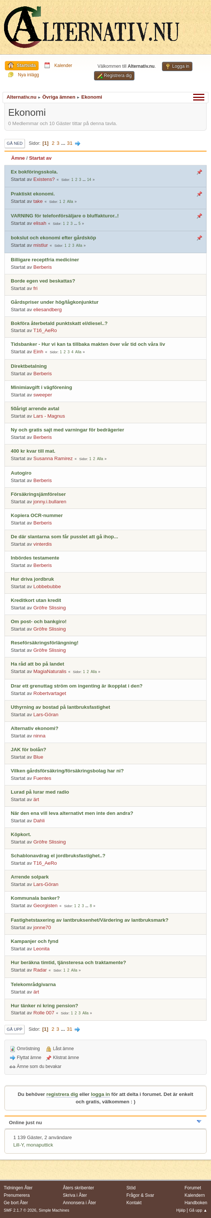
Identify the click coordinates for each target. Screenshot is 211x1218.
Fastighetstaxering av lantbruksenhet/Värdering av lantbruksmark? (89, 920)
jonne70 (42, 927)
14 (89, 180)
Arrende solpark (30, 877)
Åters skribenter (78, 1187)
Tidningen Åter (18, 1187)
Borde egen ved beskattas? (43, 281)
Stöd (131, 1187)
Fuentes (42, 778)
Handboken (196, 1202)
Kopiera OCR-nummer (37, 515)
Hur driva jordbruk (32, 579)
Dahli (39, 820)
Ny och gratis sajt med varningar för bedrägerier (67, 430)
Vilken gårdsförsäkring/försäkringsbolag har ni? (67, 771)
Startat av (40, 158)
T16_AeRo (45, 330)
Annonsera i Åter (79, 1202)
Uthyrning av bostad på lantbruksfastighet (60, 707)
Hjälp (181, 1210)
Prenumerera (17, 1195)
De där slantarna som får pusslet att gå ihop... (64, 536)
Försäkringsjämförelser (38, 494)
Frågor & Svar (140, 1195)
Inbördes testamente (35, 558)
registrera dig (62, 1094)
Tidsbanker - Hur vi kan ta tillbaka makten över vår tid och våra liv (88, 344)
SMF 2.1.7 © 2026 (20, 1210)
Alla (70, 202)
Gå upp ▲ (198, 1210)
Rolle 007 (43, 1012)
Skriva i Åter (75, 1195)
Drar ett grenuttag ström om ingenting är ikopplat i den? (77, 686)
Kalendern (195, 1195)
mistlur (40, 245)
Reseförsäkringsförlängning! (44, 642)
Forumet (193, 1187)
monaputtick (39, 1145)
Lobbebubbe (47, 586)
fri (35, 288)
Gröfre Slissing (49, 607)
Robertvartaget (49, 693)
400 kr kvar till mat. (33, 451)
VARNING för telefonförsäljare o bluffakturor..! (65, 216)
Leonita (41, 948)
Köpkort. (21, 834)
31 (69, 143)
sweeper (42, 395)
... (64, 143)
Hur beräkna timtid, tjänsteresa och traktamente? (68, 962)
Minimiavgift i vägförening (41, 387)
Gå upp (14, 1029)
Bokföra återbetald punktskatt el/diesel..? (59, 323)
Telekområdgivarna (33, 984)
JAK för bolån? (28, 749)
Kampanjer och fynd (34, 941)
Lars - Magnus (49, 416)
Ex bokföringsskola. (34, 172)
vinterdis (42, 544)
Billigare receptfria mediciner (45, 259)
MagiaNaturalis (49, 671)
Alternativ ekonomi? (34, 728)
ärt (36, 799)
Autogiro (21, 473)
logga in (100, 1094)
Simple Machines (54, 1210)
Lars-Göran (45, 714)
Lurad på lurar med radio (40, 792)
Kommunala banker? (35, 898)
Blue (38, 757)
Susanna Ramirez (53, 458)
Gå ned (15, 143)
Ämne (18, 158)
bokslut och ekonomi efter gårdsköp (53, 237)
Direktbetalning (29, 366)
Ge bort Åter (16, 1202)
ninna (39, 736)
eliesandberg (47, 309)
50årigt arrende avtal (35, 408)
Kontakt (134, 1202)
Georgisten (45, 905)
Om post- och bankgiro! (38, 621)
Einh (38, 351)
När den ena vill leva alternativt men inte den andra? (72, 813)
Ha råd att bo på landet (37, 664)
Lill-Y (18, 1145)
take (38, 201)
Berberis (42, 267)
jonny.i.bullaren (49, 501)
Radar (40, 970)
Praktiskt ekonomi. (33, 194)
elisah (39, 223)
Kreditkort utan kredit (36, 600)
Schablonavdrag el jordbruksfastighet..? (58, 855)
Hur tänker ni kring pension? (44, 1005)
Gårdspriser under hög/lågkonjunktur (54, 302)
